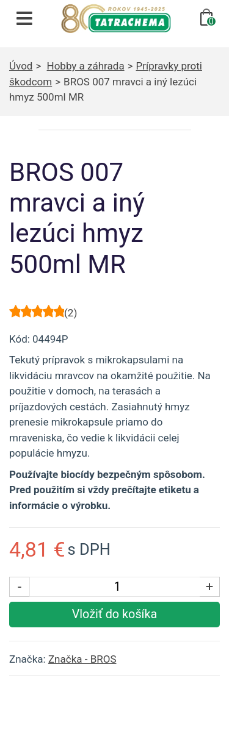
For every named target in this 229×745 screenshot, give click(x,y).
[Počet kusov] (117, 587)
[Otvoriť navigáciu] (24, 18)
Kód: (19, 339)
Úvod (20, 66)
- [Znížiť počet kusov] (19, 586)
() (70, 313)
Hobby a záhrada (86, 66)
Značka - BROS (82, 659)
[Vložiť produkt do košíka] (114, 614)
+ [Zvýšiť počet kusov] (210, 586)
